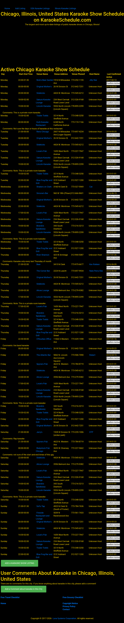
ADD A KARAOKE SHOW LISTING (19, 563)
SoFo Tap (41, 506)
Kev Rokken (94, 264)
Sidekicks (41, 93)
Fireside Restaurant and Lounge (42, 516)
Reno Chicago (43, 131)
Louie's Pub (42, 151)
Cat (90, 187)
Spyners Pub (42, 364)
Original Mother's (44, 86)
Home (7, 8)
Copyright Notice (70, 603)
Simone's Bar (42, 193)
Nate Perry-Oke (96, 271)
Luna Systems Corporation (64, 618)
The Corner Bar (43, 271)
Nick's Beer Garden (45, 80)
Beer (39, 264)
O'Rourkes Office (44, 339)
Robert (92, 355)
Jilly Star (93, 80)
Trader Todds (42, 115)
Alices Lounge (43, 290)
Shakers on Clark (44, 187)
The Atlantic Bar (44, 355)
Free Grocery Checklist (73, 597)
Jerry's (39, 432)
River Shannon (43, 255)
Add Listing (20, 8)
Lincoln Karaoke (44, 106)
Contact (66, 609)
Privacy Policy (69, 606)
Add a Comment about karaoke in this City (23, 589)
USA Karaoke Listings (40, 8)
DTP (91, 432)
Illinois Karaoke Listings (65, 8)
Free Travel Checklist (10, 597)
